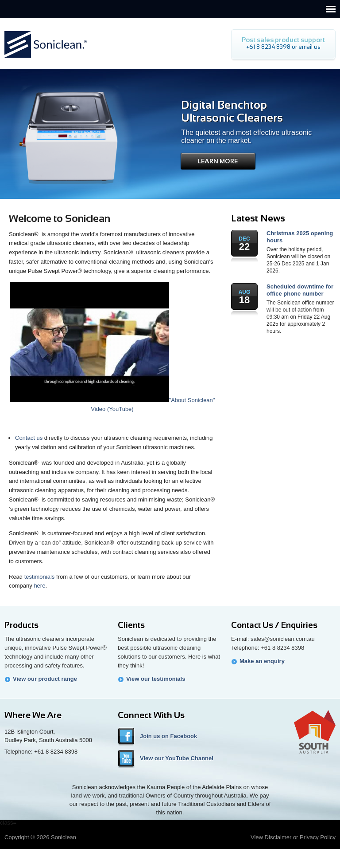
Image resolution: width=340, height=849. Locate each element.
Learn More (218, 161)
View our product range (45, 678)
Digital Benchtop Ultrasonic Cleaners (232, 111)
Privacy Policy (318, 837)
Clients (131, 625)
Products (21, 625)
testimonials (39, 576)
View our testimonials (155, 678)
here (39, 585)
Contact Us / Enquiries (274, 625)
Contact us (28, 437)
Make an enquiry (262, 661)
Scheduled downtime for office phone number (300, 290)
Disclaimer (278, 837)
